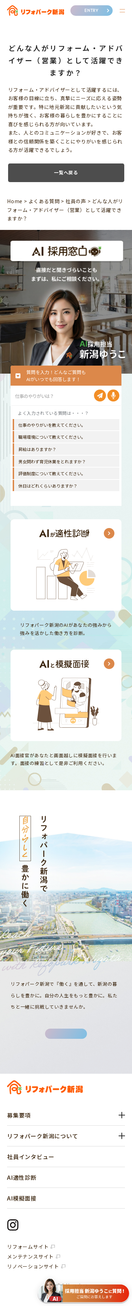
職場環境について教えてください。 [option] (52, 437)
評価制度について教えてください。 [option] (52, 473)
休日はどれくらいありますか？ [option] (47, 486)
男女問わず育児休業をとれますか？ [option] (52, 461)
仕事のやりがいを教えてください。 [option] (52, 425)
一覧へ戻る (66, 172)
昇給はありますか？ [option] (37, 449)
